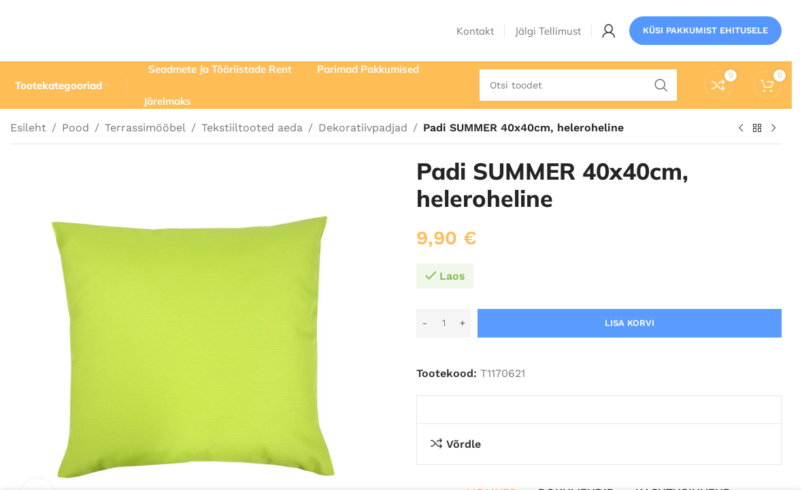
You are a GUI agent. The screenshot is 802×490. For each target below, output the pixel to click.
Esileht (28, 127)
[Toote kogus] (443, 323)
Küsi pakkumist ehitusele (705, 30)
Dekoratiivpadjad (362, 127)
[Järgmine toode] (773, 128)
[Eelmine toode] (741, 128)
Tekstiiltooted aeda (252, 127)
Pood (75, 127)
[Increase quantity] (462, 323)
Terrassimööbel (145, 127)
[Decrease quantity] (424, 323)
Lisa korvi (629, 323)
